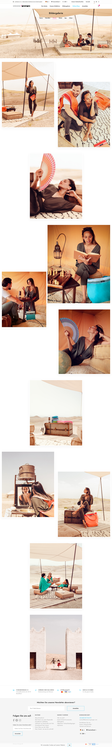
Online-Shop (76, 6)
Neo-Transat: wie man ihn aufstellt (44, 729)
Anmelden (85, 6)
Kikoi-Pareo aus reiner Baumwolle (44, 720)
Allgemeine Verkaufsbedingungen (66, 723)
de (47, 1)
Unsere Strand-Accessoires (64, 720)
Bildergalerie (66, 6)
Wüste (54, 18)
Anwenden (18, 733)
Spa (66, 18)
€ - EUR (64, 1)
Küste (60, 18)
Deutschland (55, 1)
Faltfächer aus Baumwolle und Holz (44, 723)
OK (69, 745)
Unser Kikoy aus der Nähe (42, 727)
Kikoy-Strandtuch (39, 718)
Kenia (41, 18)
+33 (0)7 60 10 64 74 (85, 718)
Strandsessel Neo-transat (42, 725)
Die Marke (44, 6)
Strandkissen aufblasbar (41, 722)
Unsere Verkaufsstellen (77, 1)
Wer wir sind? (61, 718)
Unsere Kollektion (55, 6)
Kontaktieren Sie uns (84, 722)
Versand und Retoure (85, 726)
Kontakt (88, 1)
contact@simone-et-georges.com (88, 720)
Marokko (47, 18)
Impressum (60, 725)
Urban (70, 18)
